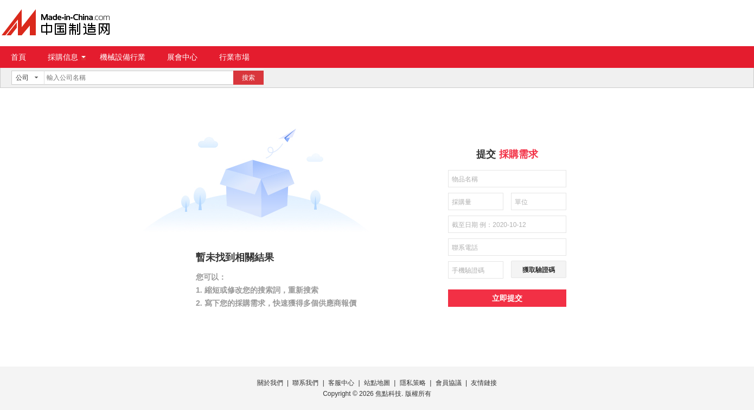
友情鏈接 (484, 383)
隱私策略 (413, 383)
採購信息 (67, 57)
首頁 (18, 57)
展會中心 (182, 57)
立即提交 (507, 298)
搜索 (248, 77)
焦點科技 (388, 394)
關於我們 (270, 383)
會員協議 (449, 383)
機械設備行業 (122, 57)
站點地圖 (377, 383)
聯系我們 (305, 383)
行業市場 (234, 57)
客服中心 (341, 383)
